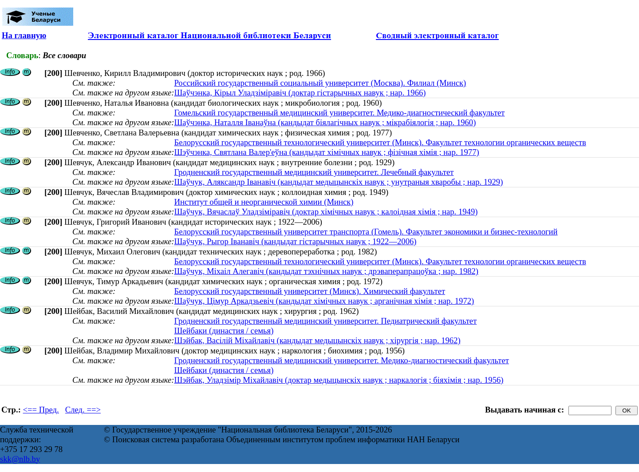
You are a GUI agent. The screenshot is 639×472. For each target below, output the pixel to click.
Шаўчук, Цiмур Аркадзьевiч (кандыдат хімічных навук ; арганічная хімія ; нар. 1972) (324, 300)
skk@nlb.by (20, 459)
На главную (24, 35)
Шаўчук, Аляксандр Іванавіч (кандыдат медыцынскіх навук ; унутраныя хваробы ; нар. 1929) (338, 181)
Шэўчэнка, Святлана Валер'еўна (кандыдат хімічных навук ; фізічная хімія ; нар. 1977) (326, 152)
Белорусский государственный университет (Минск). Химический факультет (309, 291)
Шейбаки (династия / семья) (223, 330)
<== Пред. (41, 409)
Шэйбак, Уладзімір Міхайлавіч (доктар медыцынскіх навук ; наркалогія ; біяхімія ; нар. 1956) (338, 380)
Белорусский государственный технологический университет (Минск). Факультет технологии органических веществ (380, 142)
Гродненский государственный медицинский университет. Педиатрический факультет (325, 320)
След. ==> (83, 409)
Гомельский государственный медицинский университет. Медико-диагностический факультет (339, 112)
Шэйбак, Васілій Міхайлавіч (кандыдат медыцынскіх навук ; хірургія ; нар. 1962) (317, 340)
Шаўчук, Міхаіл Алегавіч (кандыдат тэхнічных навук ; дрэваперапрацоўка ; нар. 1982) (326, 271)
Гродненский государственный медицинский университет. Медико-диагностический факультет (341, 360)
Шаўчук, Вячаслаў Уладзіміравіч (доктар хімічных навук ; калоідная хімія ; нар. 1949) (325, 211)
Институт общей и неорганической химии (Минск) (263, 201)
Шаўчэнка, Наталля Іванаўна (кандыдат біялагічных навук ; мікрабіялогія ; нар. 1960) (325, 122)
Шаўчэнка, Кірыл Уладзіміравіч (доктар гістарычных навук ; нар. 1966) (300, 92)
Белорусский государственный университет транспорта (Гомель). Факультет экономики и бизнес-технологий (365, 231)
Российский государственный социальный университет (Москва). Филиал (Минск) (320, 82)
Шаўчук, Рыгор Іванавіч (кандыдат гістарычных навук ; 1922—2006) (295, 241)
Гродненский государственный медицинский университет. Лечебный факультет (314, 172)
